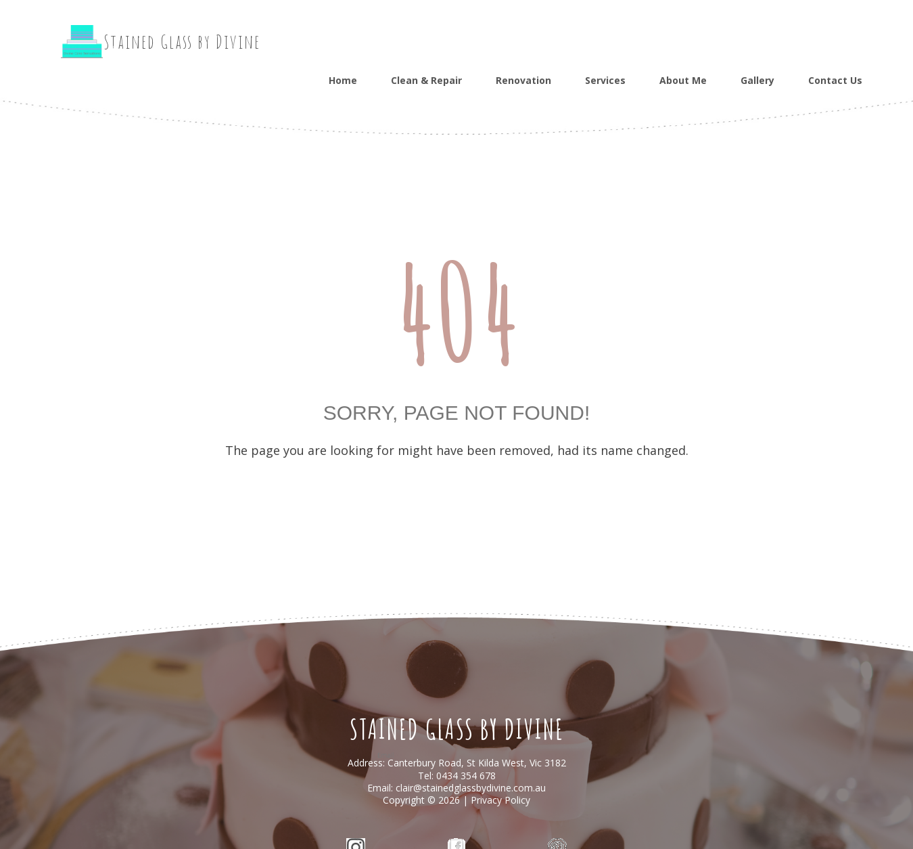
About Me (683, 80)
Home (343, 80)
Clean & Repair (426, 80)
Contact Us (835, 80)
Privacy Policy (500, 799)
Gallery (757, 80)
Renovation (523, 80)
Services (605, 80)
